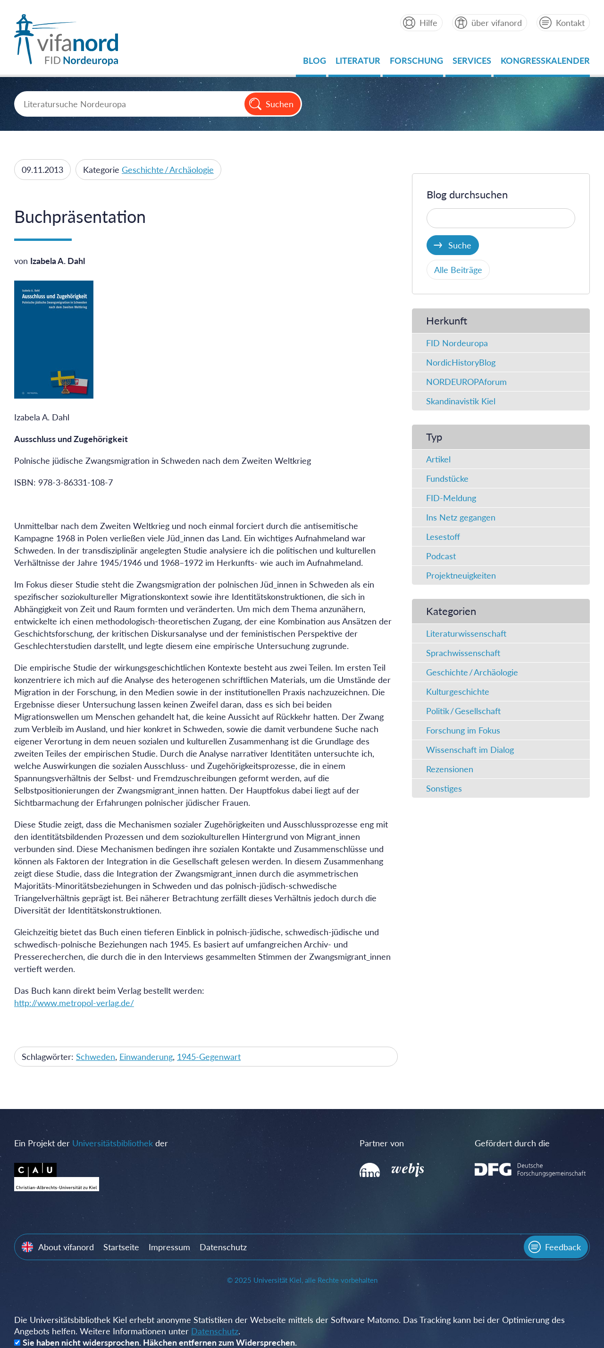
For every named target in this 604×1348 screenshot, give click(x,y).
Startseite (121, 1247)
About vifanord (66, 1247)
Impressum (169, 1247)
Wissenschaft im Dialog (470, 749)
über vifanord (496, 22)
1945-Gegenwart (209, 1056)
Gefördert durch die (512, 1143)
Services (472, 63)
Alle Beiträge (458, 269)
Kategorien (451, 611)
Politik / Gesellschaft (463, 711)
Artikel (438, 459)
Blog (314, 63)
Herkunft (446, 320)
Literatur (358, 63)
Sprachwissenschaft (463, 653)
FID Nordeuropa (457, 343)
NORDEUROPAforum (466, 381)
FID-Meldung (451, 498)
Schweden (95, 1056)
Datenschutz (223, 1247)
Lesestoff (443, 536)
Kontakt (570, 22)
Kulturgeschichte (457, 691)
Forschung (416, 63)
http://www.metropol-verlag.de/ (74, 1003)
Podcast (441, 556)
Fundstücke (447, 478)
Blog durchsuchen (467, 194)
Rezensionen (449, 769)
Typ (434, 436)
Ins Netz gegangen (460, 517)
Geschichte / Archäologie (168, 169)
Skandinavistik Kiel (460, 401)
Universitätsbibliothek (112, 1143)
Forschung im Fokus (463, 730)
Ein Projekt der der (91, 1143)
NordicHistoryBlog (460, 362)
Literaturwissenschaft (466, 633)
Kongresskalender (545, 63)
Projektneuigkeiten (461, 575)
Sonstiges (444, 788)
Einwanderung (146, 1056)
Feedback (563, 1247)
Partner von (382, 1143)
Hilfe (428, 22)
